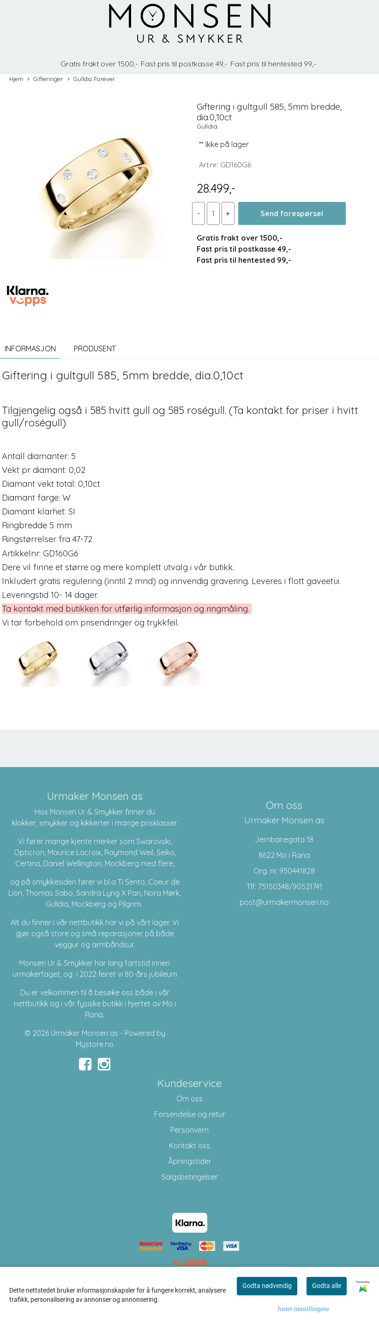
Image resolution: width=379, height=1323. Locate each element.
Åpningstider (189, 1161)
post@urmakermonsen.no (284, 902)
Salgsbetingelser (190, 1176)
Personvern (189, 1129)
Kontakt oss (189, 1145)
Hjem (16, 79)
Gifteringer (45, 79)
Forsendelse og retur (189, 1114)
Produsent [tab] (95, 348)
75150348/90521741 (290, 886)
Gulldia (207, 126)
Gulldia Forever (91, 79)
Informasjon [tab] (30, 348)
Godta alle (326, 1285)
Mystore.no (95, 1044)
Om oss (189, 1098)
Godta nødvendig (267, 1285)
